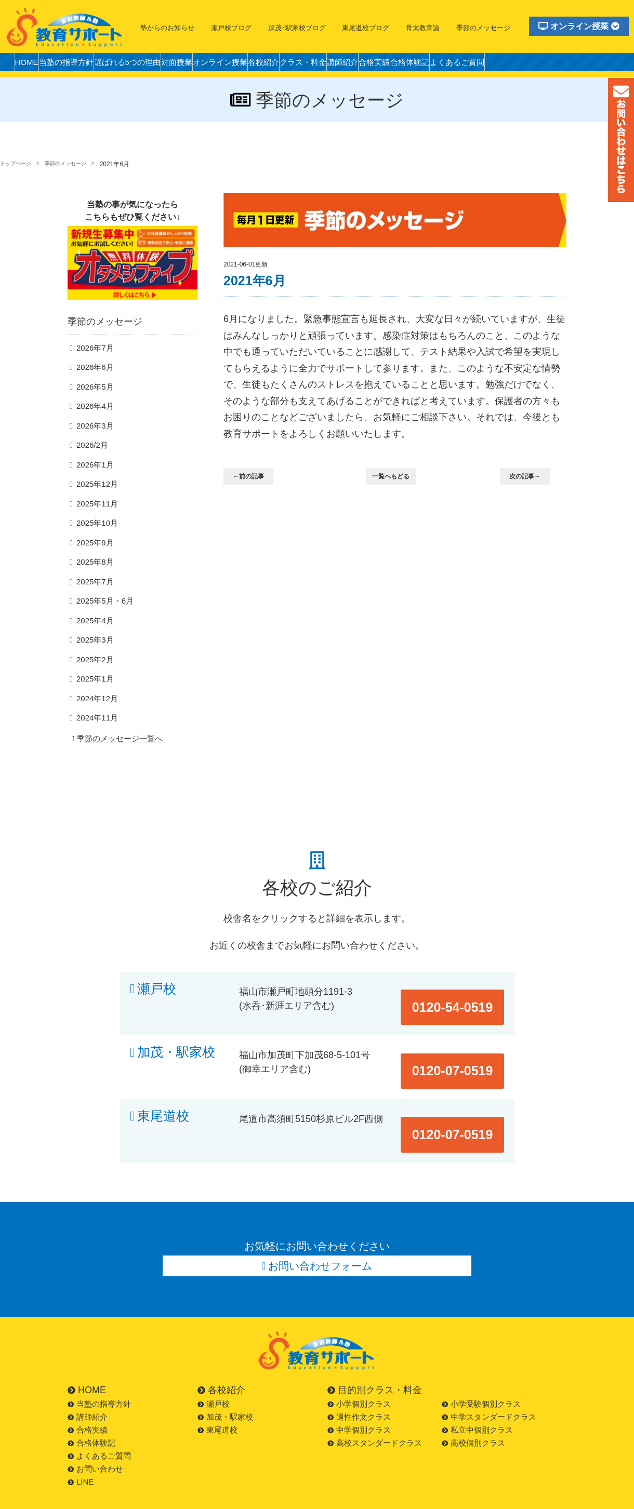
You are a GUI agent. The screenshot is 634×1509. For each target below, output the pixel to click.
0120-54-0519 (463, 1007)
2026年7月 (93, 364)
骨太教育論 (423, 27)
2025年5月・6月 (102, 618)
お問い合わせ (95, 1442)
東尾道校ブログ (365, 27)
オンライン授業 (578, 26)
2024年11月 (95, 736)
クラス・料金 (366, 64)
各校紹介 (317, 64)
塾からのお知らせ (167, 27)
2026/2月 (91, 461)
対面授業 (211, 64)
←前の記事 (254, 477)
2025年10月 (95, 540)
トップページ (18, 164)
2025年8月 (93, 579)
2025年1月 (93, 697)
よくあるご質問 (557, 64)
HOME (30, 64)
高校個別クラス (473, 1416)
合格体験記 (500, 64)
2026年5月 (93, 403)
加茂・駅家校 (176, 1058)
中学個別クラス (359, 1403)
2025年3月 (93, 658)
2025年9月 (93, 560)
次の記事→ (531, 477)
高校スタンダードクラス (374, 1416)
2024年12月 (95, 716)
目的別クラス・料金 (374, 1363)
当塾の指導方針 (79, 64)
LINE (81, 1455)
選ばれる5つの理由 (151, 64)
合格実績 (455, 64)
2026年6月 (93, 383)
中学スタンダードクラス (489, 1390)
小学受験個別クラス (481, 1377)
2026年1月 (93, 481)
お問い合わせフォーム (321, 1236)
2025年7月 (93, 599)
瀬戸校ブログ (231, 27)
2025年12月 (95, 501)
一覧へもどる (397, 477)
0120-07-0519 (463, 1058)
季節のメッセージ (483, 27)
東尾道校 (163, 1110)
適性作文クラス (359, 1390)
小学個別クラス (359, 1377)
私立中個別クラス (477, 1403)
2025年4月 (93, 638)
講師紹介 (414, 64)
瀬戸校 (156, 1007)
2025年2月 (93, 678)
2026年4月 (93, 422)
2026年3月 (93, 442)
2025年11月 (95, 521)
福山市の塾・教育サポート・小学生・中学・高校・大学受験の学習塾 (65, 27)
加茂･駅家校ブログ (297, 27)
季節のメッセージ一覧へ (115, 757)
